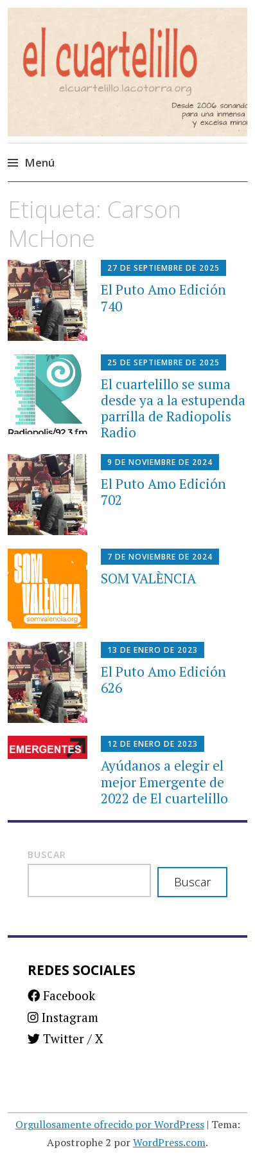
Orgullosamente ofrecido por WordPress (109, 1124)
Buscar (47, 854)
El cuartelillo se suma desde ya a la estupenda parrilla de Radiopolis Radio (173, 408)
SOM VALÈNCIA (148, 578)
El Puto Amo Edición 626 (163, 679)
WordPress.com (169, 1142)
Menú (39, 162)
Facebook (61, 995)
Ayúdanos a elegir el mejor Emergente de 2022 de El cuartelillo (164, 781)
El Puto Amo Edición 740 (163, 297)
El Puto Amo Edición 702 (163, 492)
